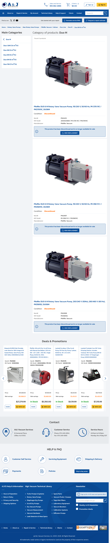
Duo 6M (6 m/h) (80, 27)
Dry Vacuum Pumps (34, 507)
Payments (16, 471)
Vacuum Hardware (33, 513)
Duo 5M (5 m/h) (9, 54)
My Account (34, 13)
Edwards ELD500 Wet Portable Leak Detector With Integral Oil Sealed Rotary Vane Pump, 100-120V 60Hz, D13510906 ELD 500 (14, 351)
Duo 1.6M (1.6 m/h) (10, 45)
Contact (79, 13)
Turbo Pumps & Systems (35, 494)
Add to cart (21, 407)
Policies (51, 471)
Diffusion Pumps (59, 513)
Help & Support (61, 13)
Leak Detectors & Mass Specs (37, 516)
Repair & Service (22, 13)
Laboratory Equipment (62, 503)
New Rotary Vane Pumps (31, 27)
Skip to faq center (82, 471)
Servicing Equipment (57, 459)
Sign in (103, 5)
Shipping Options (9, 503)
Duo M (70, 27)
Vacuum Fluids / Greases (62, 497)
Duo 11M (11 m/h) (10, 64)
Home (4, 27)
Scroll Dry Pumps (33, 503)
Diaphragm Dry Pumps (35, 500)
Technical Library (46, 13)
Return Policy (8, 497)
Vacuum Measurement (35, 510)
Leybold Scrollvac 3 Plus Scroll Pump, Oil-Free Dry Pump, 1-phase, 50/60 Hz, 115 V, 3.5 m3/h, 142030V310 (65, 351)
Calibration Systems (61, 510)
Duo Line (63, 27)
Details (8, 407)
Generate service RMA (73, 20)
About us (10, 13)
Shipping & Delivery (93, 459)
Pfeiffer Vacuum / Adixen (49, 27)
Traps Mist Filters (59, 500)
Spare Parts (58, 494)
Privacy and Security (10, 500)
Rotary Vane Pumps (14, 27)
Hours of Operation (10, 494)
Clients (71, 13)
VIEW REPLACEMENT (71, 133)
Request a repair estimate (96, 20)
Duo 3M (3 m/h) (9, 49)
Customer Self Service (21, 459)
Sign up (90, 5)
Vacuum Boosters (60, 507)
